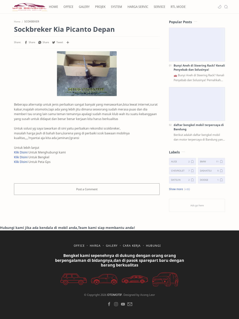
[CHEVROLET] (182, 170)
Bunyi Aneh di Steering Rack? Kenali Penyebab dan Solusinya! (199, 68)
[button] (219, 7)
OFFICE (68, 7)
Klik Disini (21, 152)
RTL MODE (178, 7)
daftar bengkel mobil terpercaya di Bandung (199, 127)
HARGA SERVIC (138, 7)
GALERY (84, 7)
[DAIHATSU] (211, 170)
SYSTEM (116, 7)
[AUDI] (182, 161)
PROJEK (100, 7)
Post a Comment (86, 189)
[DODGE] (211, 180)
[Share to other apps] (68, 42)
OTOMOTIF (114, 295)
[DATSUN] (182, 180)
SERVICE (159, 7)
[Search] (226, 7)
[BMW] (211, 161)
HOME (53, 7)
